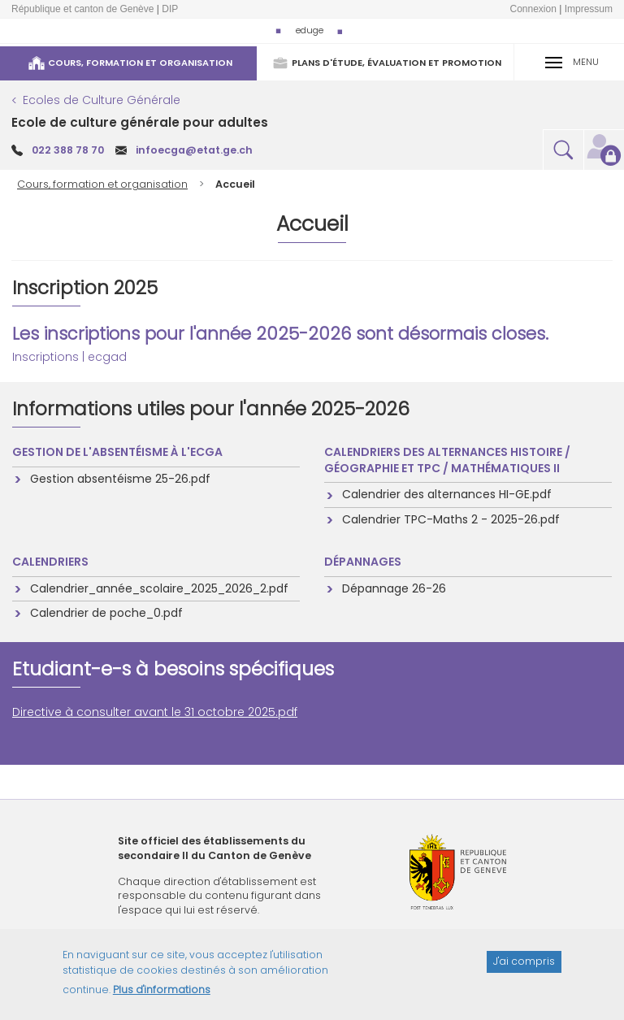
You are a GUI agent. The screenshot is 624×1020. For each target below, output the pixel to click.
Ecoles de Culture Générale (101, 100)
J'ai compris (524, 970)
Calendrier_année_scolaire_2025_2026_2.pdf (158, 588)
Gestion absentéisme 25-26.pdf (119, 479)
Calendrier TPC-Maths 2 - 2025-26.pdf (450, 519)
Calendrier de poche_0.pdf (105, 613)
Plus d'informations (161, 998)
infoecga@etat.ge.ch (194, 150)
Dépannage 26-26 (393, 588)
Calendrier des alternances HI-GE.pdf (446, 494)
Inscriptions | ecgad (69, 357)
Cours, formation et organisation (102, 184)
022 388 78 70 (68, 150)
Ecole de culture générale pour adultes (139, 122)
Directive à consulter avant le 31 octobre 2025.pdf (154, 712)
